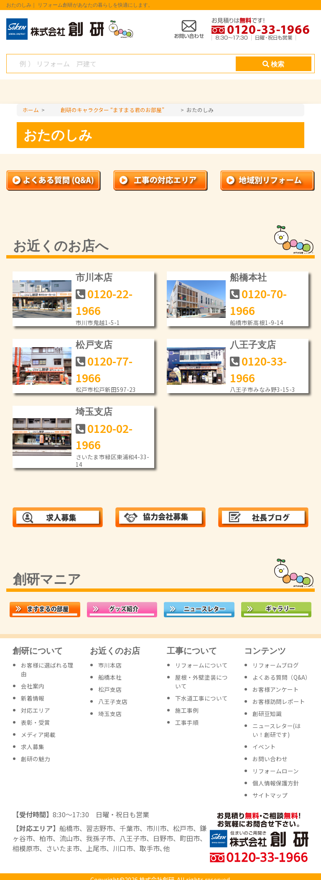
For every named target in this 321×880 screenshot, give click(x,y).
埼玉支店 (94, 412)
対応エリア (35, 710)
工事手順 (187, 722)
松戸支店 (94, 345)
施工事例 (187, 710)
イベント (264, 746)
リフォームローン (275, 771)
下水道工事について (201, 698)
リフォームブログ (275, 665)
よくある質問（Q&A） (281, 677)
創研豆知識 (267, 713)
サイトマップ (270, 795)
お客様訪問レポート (278, 701)
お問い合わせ (270, 759)
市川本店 (94, 277)
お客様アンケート (275, 689)
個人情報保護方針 (275, 783)
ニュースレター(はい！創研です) (276, 730)
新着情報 (32, 698)
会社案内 (32, 686)
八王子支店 (253, 345)
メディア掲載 (38, 734)
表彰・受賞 (35, 722)
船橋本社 (248, 277)
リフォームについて (201, 665)
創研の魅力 (35, 759)
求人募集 (32, 746)
